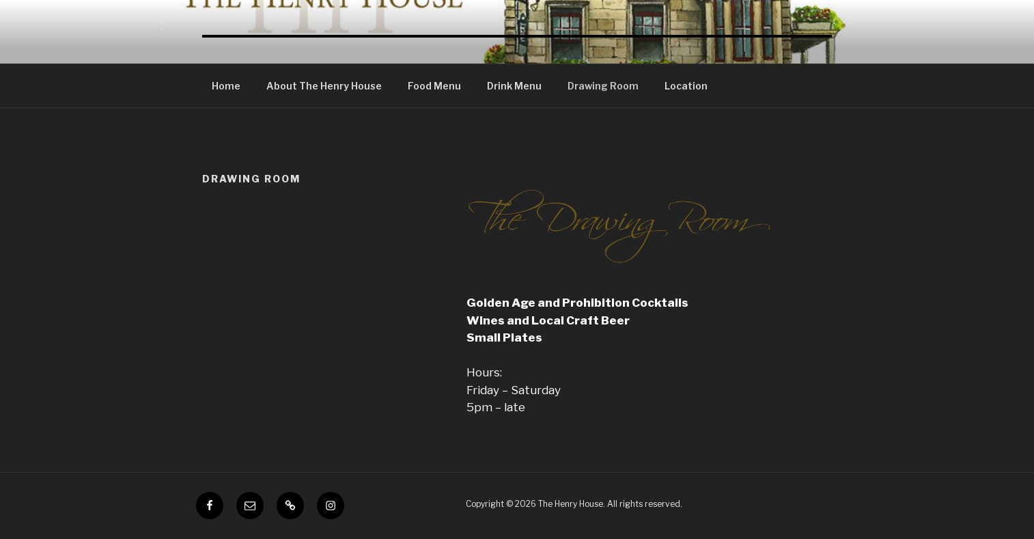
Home (226, 86)
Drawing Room (603, 86)
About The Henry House (324, 86)
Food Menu (434, 86)
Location (686, 86)
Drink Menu (514, 86)
